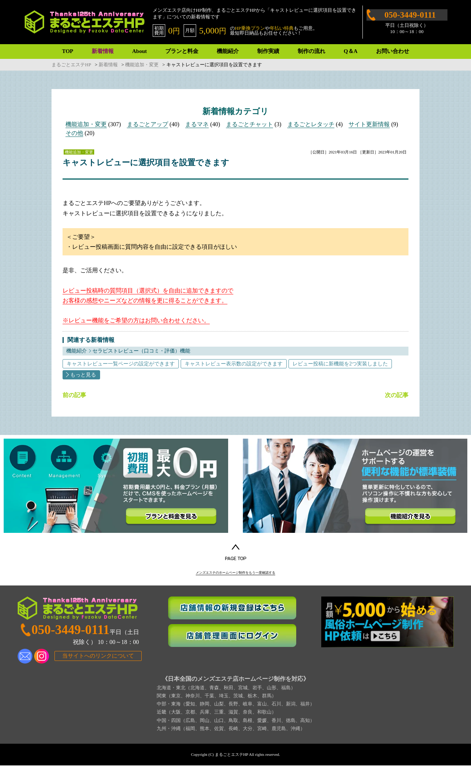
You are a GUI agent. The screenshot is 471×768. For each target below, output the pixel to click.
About (139, 51)
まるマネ (197, 124)
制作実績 (268, 51)
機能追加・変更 (86, 124)
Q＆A (351, 51)
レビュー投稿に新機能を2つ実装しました (340, 364)
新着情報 (103, 51)
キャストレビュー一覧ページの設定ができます (121, 364)
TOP (67, 51)
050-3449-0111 (410, 15)
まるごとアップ (147, 124)
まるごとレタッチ (310, 124)
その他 (74, 133)
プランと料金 (181, 51)
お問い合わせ (392, 51)
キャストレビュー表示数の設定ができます (234, 364)
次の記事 (396, 395)
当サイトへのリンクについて (98, 659)
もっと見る (83, 375)
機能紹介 (228, 51)
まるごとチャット (249, 124)
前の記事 (74, 395)
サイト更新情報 (369, 124)
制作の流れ (311, 51)
